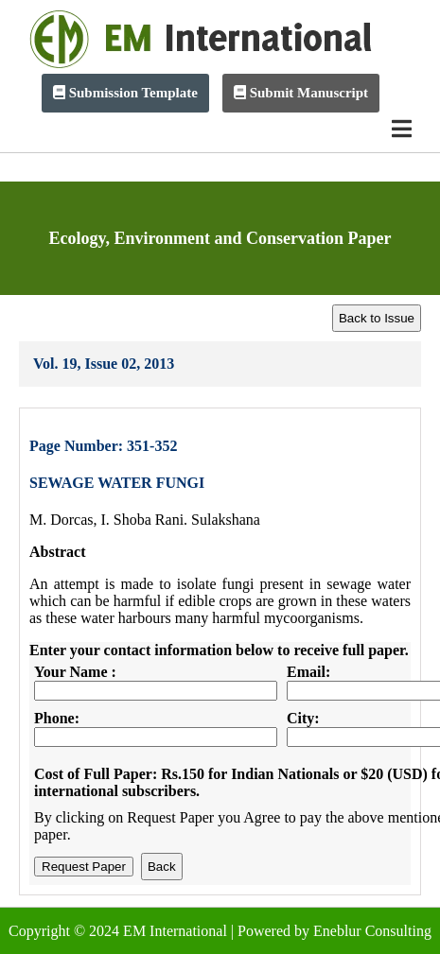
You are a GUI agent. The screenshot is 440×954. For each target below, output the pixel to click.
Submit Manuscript (301, 92)
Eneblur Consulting (372, 931)
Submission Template (125, 92)
